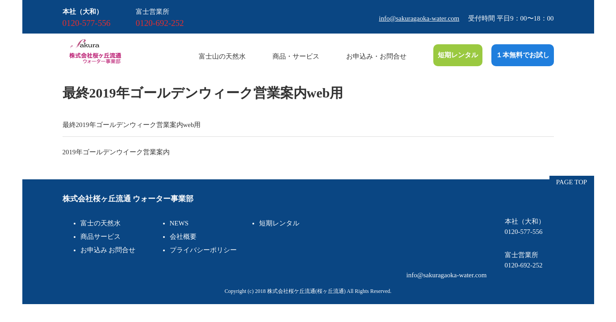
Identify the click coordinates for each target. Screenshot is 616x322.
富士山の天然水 (222, 56)
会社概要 (183, 236)
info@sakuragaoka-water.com (419, 18)
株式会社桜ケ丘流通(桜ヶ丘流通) (306, 291)
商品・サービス (295, 56)
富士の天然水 (100, 223)
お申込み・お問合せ (376, 56)
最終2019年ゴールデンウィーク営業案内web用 (132, 124)
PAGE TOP (571, 182)
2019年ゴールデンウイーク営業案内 (116, 152)
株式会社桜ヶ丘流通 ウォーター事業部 (128, 199)
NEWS (179, 223)
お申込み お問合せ (108, 250)
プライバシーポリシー (203, 250)
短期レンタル (458, 55)
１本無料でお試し (522, 55)
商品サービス (100, 236)
